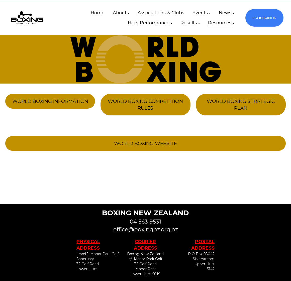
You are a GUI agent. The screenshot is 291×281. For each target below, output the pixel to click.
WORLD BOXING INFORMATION (50, 101)
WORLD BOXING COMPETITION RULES (145, 104)
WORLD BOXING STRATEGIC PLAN (241, 104)
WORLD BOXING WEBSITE (145, 143)
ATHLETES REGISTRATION (264, 18)
